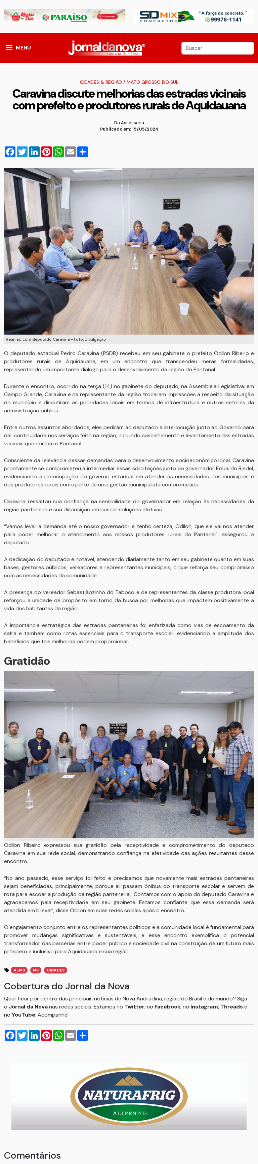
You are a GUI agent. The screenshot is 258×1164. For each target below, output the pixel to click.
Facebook (167, 1006)
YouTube (23, 1014)
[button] (9, 48)
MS (36, 970)
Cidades (55, 970)
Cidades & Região (101, 82)
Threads (232, 1006)
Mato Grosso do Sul (152, 82)
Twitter (134, 1006)
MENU (23, 47)
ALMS (19, 970)
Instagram (204, 1006)
